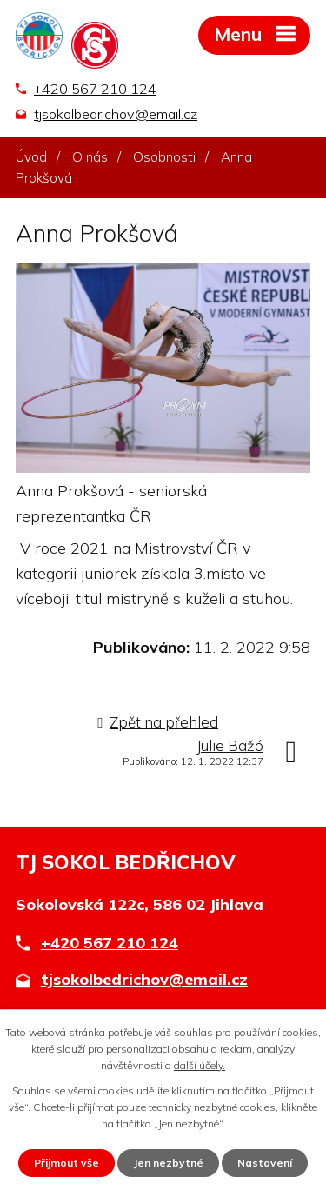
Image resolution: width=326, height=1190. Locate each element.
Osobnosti (164, 157)
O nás (90, 157)
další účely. (199, 1065)
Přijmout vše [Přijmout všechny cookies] (66, 1162)
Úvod (31, 157)
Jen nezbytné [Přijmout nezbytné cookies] (168, 1162)
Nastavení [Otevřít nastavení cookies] (264, 1162)
